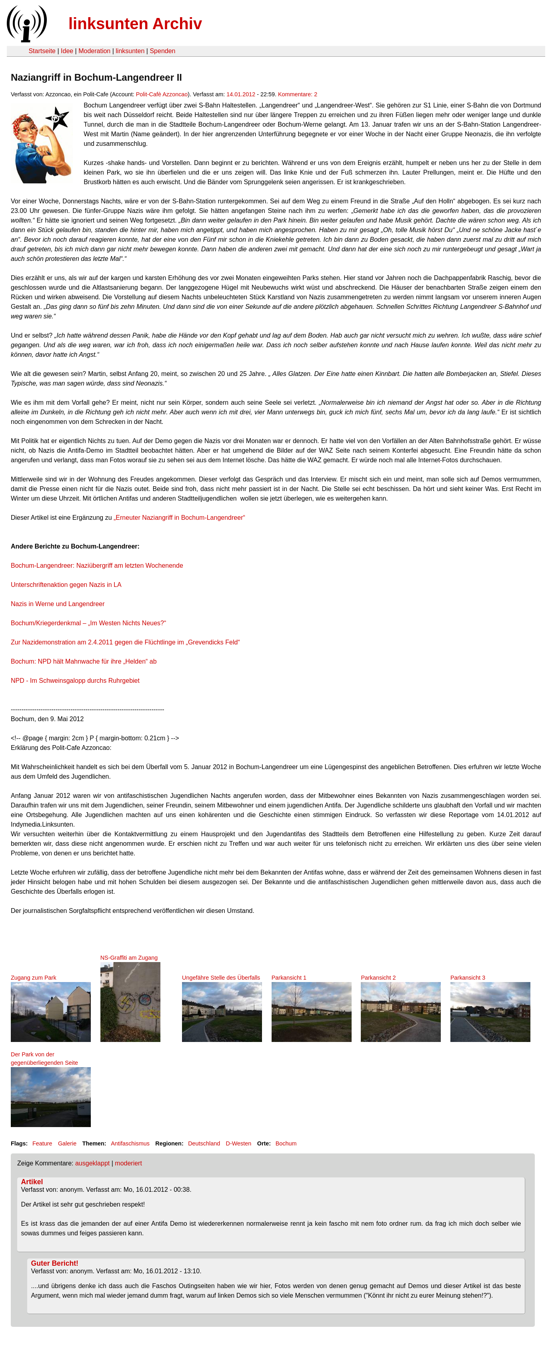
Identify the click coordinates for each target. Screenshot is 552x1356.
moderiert (128, 1163)
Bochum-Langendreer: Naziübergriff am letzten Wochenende (97, 565)
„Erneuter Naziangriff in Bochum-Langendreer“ (179, 517)
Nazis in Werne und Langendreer (58, 603)
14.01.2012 (240, 94)
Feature (42, 1143)
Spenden (162, 51)
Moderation (94, 51)
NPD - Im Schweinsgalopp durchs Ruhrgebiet (75, 680)
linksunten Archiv (135, 23)
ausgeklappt (92, 1163)
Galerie (67, 1143)
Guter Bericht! (54, 1263)
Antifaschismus (130, 1143)
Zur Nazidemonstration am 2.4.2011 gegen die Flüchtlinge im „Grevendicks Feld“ (125, 642)
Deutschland (204, 1143)
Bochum (286, 1143)
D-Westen (239, 1143)
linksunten (130, 51)
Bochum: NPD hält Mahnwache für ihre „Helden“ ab (84, 661)
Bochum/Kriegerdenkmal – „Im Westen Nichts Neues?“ (88, 623)
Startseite (42, 51)
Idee (67, 51)
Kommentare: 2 (297, 94)
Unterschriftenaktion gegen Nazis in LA (66, 584)
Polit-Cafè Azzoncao (162, 94)
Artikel (32, 1182)
